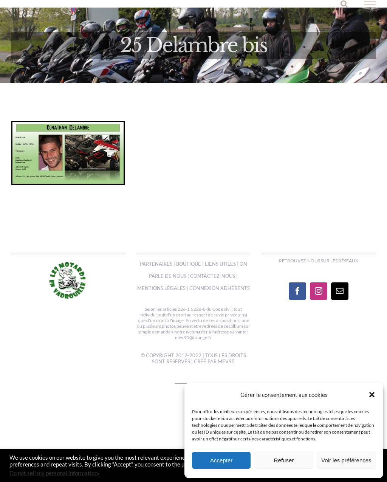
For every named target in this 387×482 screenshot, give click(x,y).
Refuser (284, 460)
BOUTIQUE (188, 264)
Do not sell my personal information (53, 473)
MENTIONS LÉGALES (161, 288)
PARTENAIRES (156, 264)
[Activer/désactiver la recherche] (344, 4)
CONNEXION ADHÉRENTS (219, 288)
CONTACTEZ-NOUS (212, 276)
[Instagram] (318, 291)
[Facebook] (297, 291)
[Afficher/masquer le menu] (370, 4)
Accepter (221, 460)
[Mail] (339, 291)
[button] (372, 394)
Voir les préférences (346, 460)
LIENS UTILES (220, 264)
